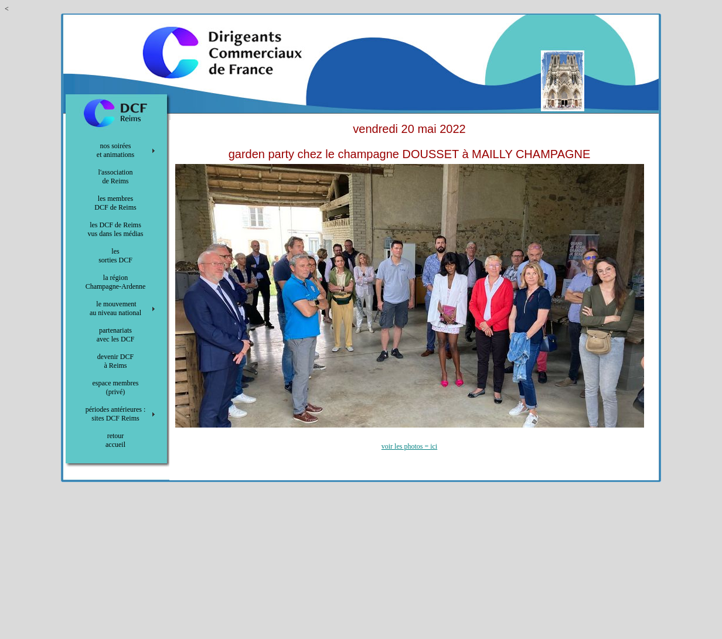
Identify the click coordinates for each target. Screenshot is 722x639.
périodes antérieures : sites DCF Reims (116, 413)
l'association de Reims (115, 176)
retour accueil (115, 440)
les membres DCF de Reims (115, 202)
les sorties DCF (115, 255)
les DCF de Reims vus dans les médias (116, 229)
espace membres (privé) (116, 387)
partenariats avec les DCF (116, 334)
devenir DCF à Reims (115, 361)
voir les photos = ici (409, 446)
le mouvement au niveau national (115, 308)
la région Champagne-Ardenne (116, 282)
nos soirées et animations (115, 150)
